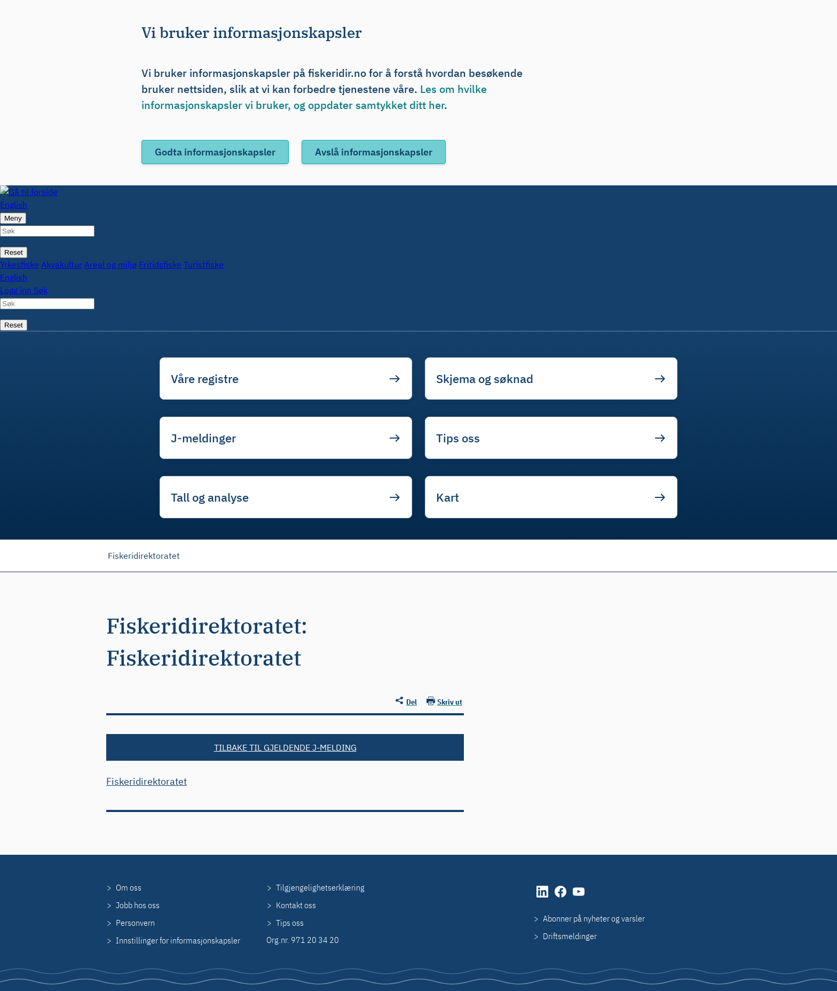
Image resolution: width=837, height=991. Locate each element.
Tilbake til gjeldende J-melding (285, 747)
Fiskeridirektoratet (144, 555)
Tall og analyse (210, 497)
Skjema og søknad (484, 378)
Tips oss (458, 438)
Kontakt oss (296, 905)
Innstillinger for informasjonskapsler (178, 940)
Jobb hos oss (138, 905)
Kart (447, 497)
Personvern (135, 922)
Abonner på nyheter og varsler (594, 918)
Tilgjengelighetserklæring (320, 887)
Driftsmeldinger (570, 936)
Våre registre (205, 378)
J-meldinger (203, 438)
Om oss (128, 887)
